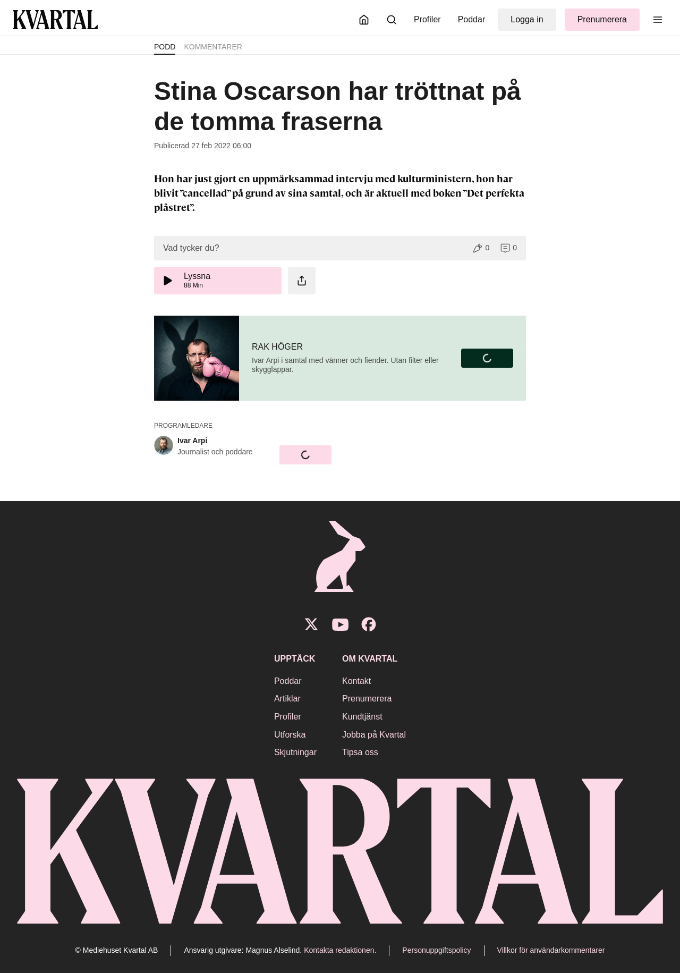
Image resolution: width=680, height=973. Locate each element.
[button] (340, 248)
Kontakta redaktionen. (340, 950)
